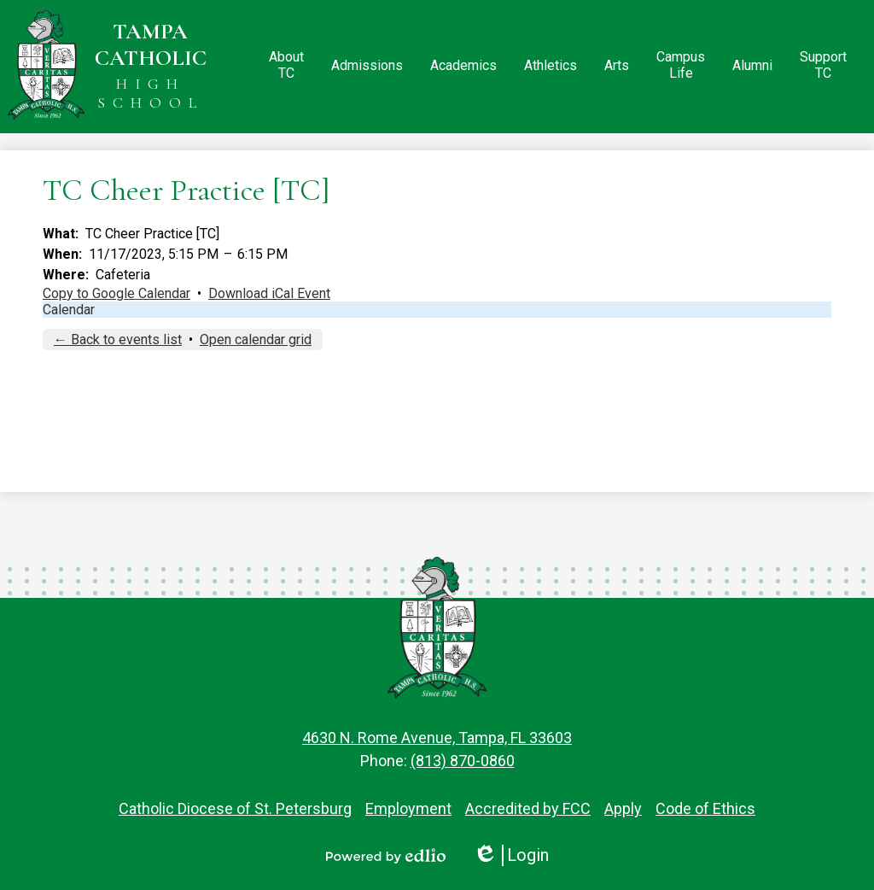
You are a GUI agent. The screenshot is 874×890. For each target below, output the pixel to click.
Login (511, 855)
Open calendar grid (256, 339)
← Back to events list (118, 339)
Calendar (69, 310)
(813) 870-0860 (463, 761)
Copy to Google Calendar (116, 293)
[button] (286, 66)
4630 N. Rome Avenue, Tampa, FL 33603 (437, 738)
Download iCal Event (269, 293)
